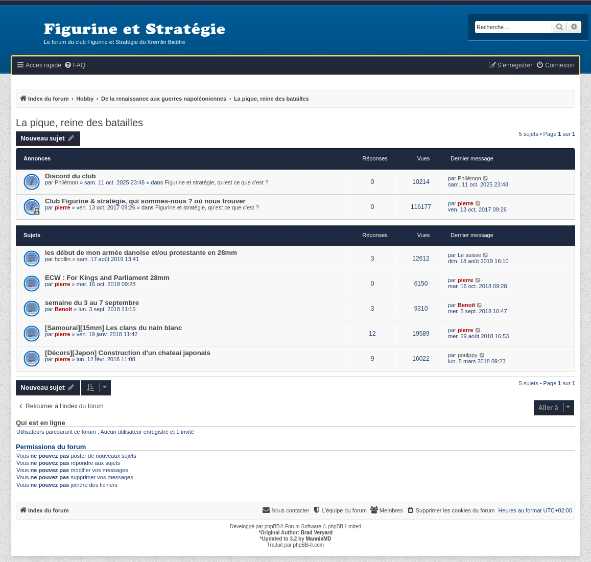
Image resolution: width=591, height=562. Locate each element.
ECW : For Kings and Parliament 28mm (107, 278)
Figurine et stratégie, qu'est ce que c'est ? (216, 182)
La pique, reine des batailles (79, 123)
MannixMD (319, 539)
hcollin (62, 259)
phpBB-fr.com (308, 545)
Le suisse (469, 255)
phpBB (272, 526)
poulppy (468, 355)
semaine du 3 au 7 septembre (92, 303)
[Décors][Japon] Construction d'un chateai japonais (127, 353)
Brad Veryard (317, 532)
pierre (62, 207)
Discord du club (70, 176)
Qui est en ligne (40, 423)
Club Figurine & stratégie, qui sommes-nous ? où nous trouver (145, 201)
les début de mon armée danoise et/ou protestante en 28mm (141, 252)
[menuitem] (74, 66)
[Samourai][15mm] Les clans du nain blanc (113, 328)
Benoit (63, 309)
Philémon (66, 182)
